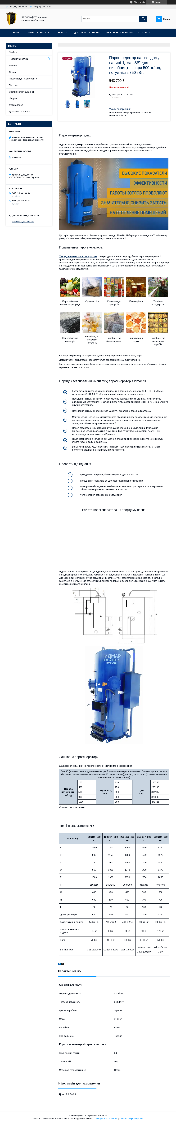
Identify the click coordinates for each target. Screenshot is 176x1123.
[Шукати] (143, 19)
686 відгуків (139, 2)
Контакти (144, 32)
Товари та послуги (37, 32)
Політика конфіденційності (131, 1119)
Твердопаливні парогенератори (78, 256)
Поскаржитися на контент (106, 1119)
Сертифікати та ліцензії (21, 92)
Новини (13, 65)
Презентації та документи (23, 78)
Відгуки (13, 98)
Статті (12, 72)
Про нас (63, 32)
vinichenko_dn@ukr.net (23, 221)
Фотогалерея (16, 105)
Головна (14, 32)
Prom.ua (103, 1116)
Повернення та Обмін (119, 32)
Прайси (13, 52)
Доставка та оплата (87, 32)
